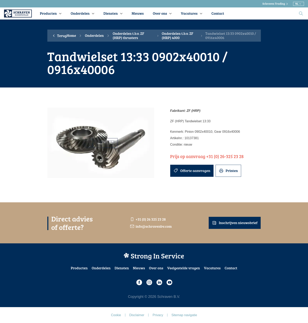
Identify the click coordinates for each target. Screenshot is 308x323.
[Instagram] (149, 282)
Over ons (156, 267)
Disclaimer (136, 315)
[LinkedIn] (159, 282)
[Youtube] (169, 282)
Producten (79, 267)
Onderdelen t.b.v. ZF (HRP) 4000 (177, 35)
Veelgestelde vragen (183, 267)
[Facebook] (139, 282)
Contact (231, 267)
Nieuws (139, 267)
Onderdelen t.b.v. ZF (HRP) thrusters (128, 35)
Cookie (116, 315)
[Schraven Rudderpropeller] (18, 13)
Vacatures (212, 267)
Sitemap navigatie (184, 315)
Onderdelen (94, 35)
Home (71, 35)
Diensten (122, 267)
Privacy (157, 315)
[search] (301, 13)
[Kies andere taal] (298, 4)
